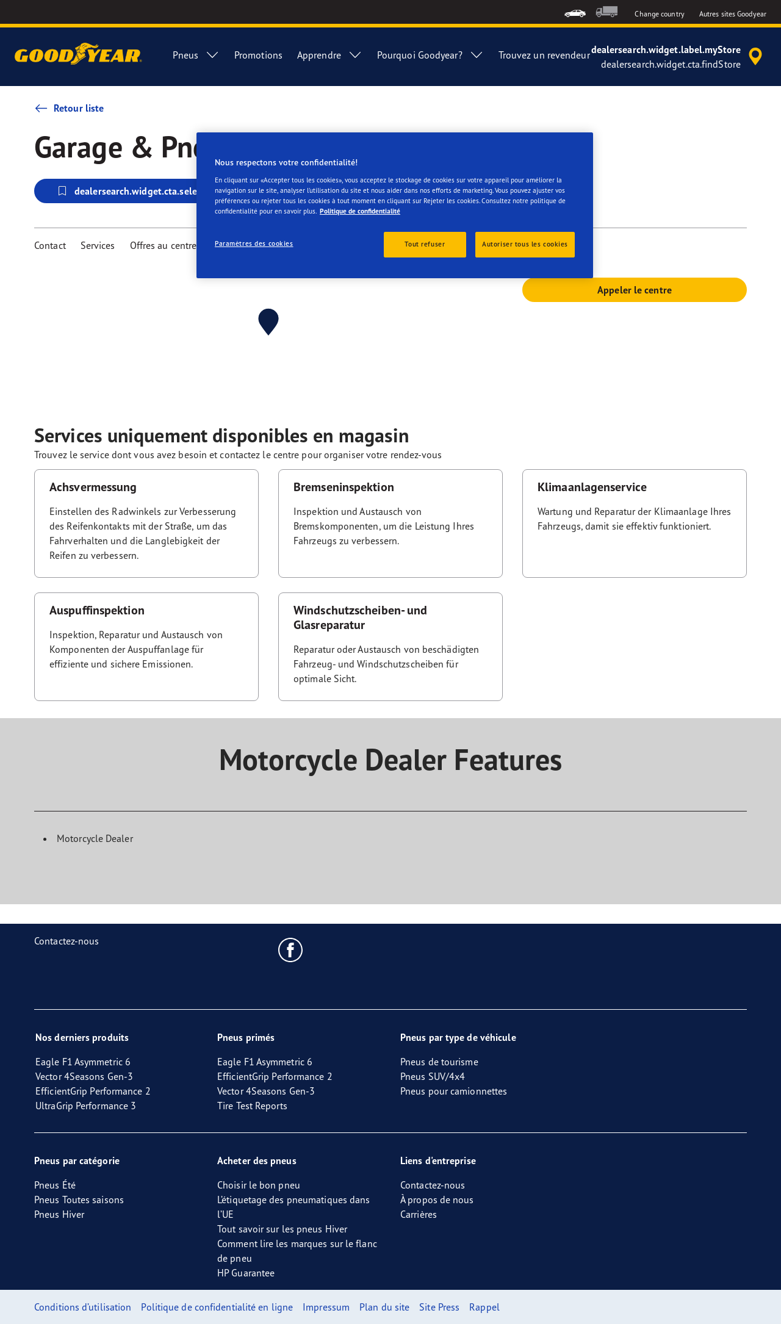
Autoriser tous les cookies (525, 244)
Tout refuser (425, 244)
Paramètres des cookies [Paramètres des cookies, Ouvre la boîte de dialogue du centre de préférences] (254, 243)
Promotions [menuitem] (258, 55)
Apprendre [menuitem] (329, 55)
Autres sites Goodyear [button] (732, 13)
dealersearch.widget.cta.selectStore (141, 191)
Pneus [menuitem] (196, 55)
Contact (50, 245)
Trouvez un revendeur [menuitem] (544, 55)
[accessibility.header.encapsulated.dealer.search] (678, 56)
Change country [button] (659, 13)
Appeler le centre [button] (634, 290)
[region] (394, 205)
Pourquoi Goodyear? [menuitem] (430, 55)
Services (98, 245)
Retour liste (69, 108)
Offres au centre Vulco (176, 245)
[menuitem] (575, 12)
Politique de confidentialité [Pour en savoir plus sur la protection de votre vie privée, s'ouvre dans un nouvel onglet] (360, 211)
